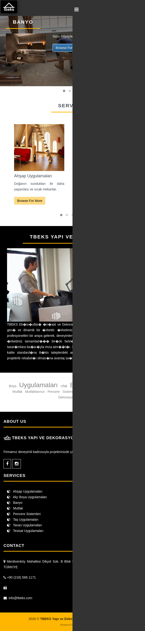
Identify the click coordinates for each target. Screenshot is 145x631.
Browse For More (68, 48)
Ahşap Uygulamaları (24, 491)
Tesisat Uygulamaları (25, 531)
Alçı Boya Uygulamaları (27, 497)
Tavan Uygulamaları (24, 525)
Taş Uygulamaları (22, 519)
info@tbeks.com (20, 598)
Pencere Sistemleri (24, 514)
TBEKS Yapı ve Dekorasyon (9, 7)
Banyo (14, 503)
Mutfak (15, 508)
